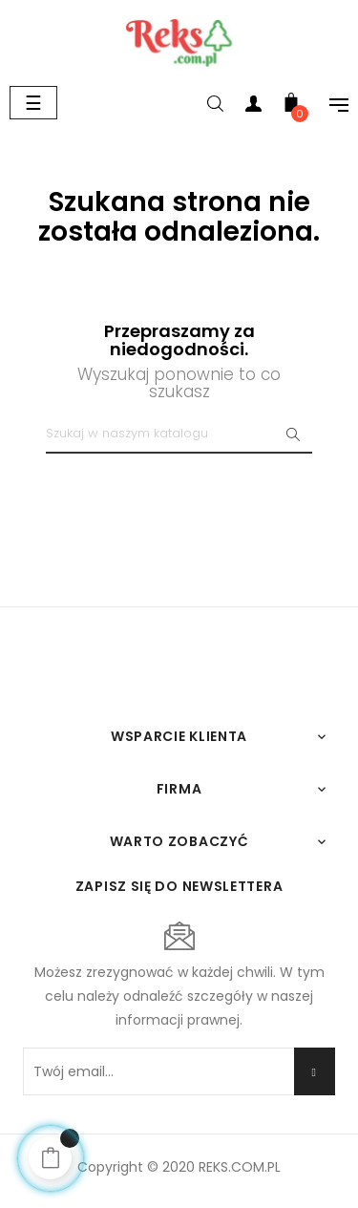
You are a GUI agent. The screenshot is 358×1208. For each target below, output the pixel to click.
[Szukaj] (179, 434)
